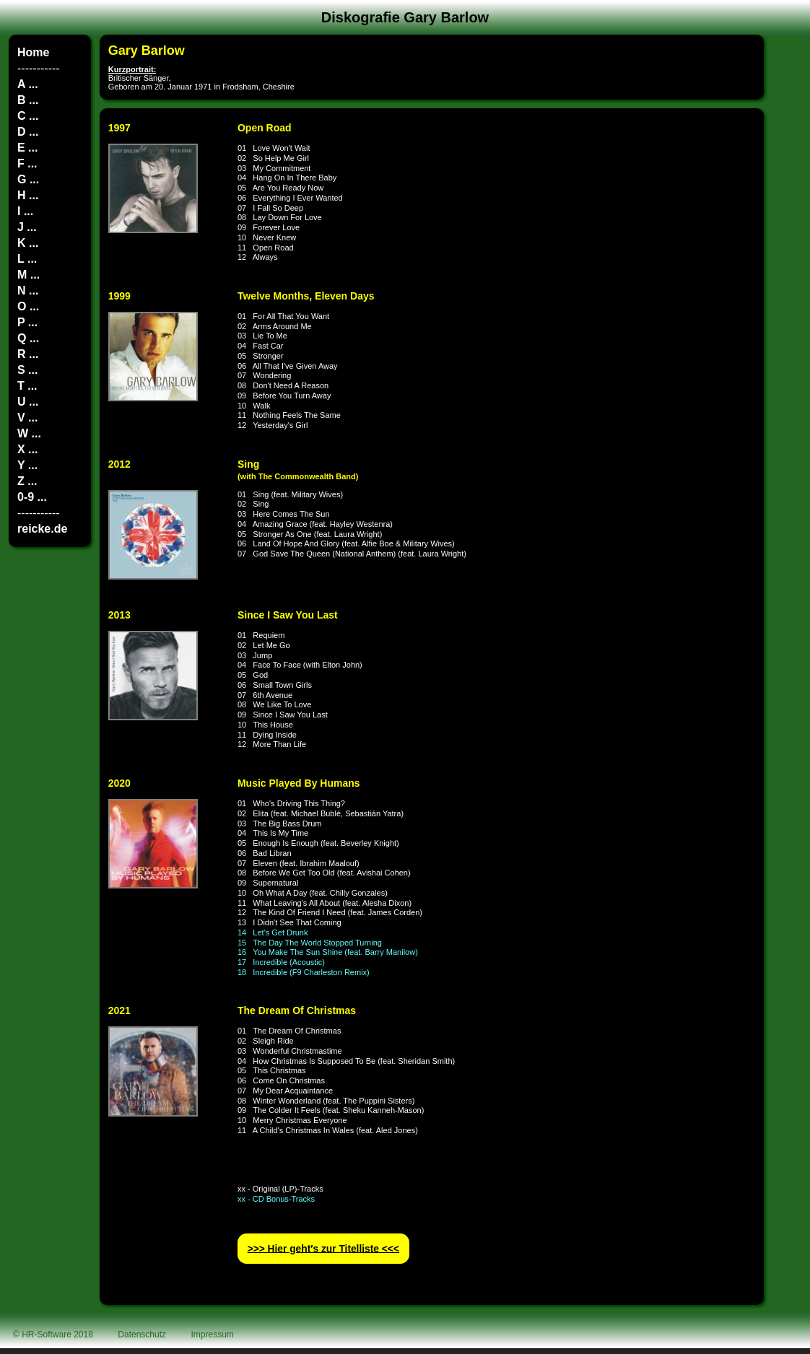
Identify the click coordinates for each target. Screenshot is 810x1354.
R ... (27, 354)
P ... (27, 322)
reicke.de (42, 529)
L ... (27, 259)
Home (33, 52)
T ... (27, 386)
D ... (27, 132)
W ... (29, 433)
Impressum (212, 1334)
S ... (27, 370)
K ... (27, 243)
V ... (27, 417)
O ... (28, 306)
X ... (27, 449)
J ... (27, 227)
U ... (27, 402)
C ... (27, 116)
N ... (27, 290)
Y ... (27, 465)
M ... (28, 274)
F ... (27, 163)
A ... (27, 84)
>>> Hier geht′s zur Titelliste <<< (323, 1248)
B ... (27, 100)
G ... (28, 179)
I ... (25, 211)
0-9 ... (32, 497)
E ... (27, 147)
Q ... (28, 338)
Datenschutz (142, 1334)
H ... (27, 195)
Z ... (27, 481)
